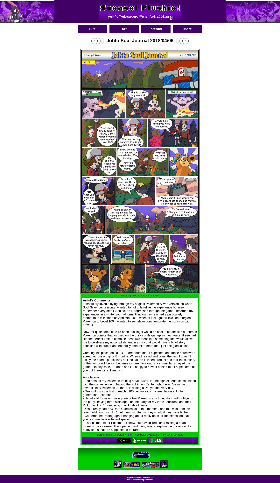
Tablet (130, 434)
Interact (156, 29)
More (187, 29)
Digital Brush (109, 434)
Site (92, 29)
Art (124, 29)
